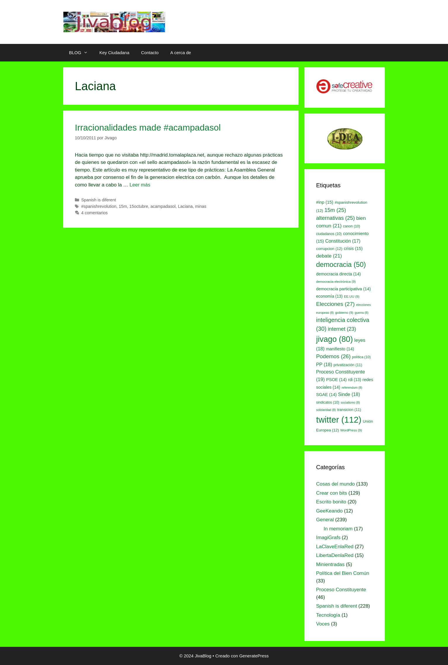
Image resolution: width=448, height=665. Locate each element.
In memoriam (338, 529)
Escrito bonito (331, 502)
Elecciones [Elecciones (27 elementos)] (335, 304)
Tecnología (328, 615)
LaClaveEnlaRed (335, 546)
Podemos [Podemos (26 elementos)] (333, 356)
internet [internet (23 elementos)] (342, 329)
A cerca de (180, 52)
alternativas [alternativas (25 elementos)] (335, 218)
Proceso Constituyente (341, 589)
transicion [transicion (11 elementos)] (349, 409)
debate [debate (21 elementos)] (329, 256)
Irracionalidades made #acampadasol (148, 127)
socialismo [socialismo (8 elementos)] (350, 402)
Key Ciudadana (114, 52)
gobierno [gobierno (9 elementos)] (344, 312)
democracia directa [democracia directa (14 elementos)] (338, 274)
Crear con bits (331, 493)
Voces (323, 624)
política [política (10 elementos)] (361, 357)
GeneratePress (254, 655)
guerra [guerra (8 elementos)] (361, 312)
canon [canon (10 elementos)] (351, 226)
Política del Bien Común (342, 573)
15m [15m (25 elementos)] (335, 210)
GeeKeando (329, 511)
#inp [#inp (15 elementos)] (324, 202)
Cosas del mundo (335, 484)
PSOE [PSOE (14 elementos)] (336, 379)
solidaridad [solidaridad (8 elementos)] (326, 410)
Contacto (149, 52)
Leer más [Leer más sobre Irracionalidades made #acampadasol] (140, 185)
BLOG (81, 52)
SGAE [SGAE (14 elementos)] (326, 394)
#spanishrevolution (98, 206)
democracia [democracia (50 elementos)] (341, 264)
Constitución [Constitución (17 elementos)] (342, 241)
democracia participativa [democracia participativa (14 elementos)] (343, 289)
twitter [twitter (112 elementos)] (338, 419)
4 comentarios (94, 212)
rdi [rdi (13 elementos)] (354, 379)
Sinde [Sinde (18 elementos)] (349, 394)
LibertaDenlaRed (335, 555)
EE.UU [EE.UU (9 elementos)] (351, 296)
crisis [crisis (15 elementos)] (353, 248)
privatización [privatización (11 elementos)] (348, 365)
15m (123, 206)
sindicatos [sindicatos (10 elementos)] (327, 402)
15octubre (138, 206)
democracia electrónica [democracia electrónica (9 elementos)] (336, 281)
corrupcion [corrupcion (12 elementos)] (329, 248)
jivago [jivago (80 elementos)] (334, 339)
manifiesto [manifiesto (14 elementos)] (340, 349)
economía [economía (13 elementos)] (329, 296)
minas (200, 206)
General (325, 519)
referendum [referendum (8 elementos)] (352, 387)
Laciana (185, 206)
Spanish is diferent (98, 200)
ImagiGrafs (328, 537)
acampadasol (162, 206)
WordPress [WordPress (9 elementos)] (351, 430)
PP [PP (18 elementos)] (324, 364)
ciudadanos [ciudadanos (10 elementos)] (329, 234)
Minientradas (330, 564)
